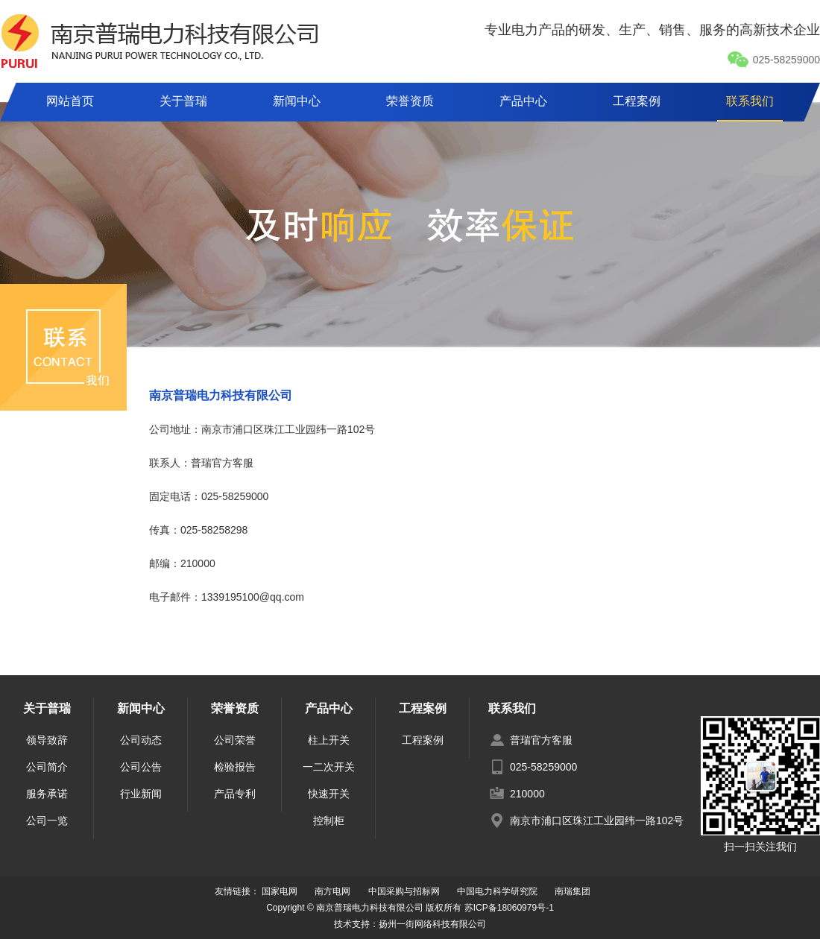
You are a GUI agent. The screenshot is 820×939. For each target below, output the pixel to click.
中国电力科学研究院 (497, 891)
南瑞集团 (572, 891)
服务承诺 (47, 794)
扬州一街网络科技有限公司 (432, 924)
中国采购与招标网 (404, 891)
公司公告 (141, 767)
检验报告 (235, 767)
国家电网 (279, 891)
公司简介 (47, 767)
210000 (527, 794)
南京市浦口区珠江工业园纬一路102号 (597, 820)
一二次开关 (329, 767)
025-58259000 (773, 59)
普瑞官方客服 (541, 740)
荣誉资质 (410, 101)
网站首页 (70, 101)
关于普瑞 (183, 101)
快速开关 (329, 794)
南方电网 (332, 891)
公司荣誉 (235, 740)
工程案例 (636, 101)
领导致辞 (47, 740)
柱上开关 (329, 740)
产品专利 (235, 794)
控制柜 (328, 820)
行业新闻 (141, 794)
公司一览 (47, 820)
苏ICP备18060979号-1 (509, 907)
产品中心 (523, 101)
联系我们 (750, 101)
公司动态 (141, 740)
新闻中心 (297, 101)
